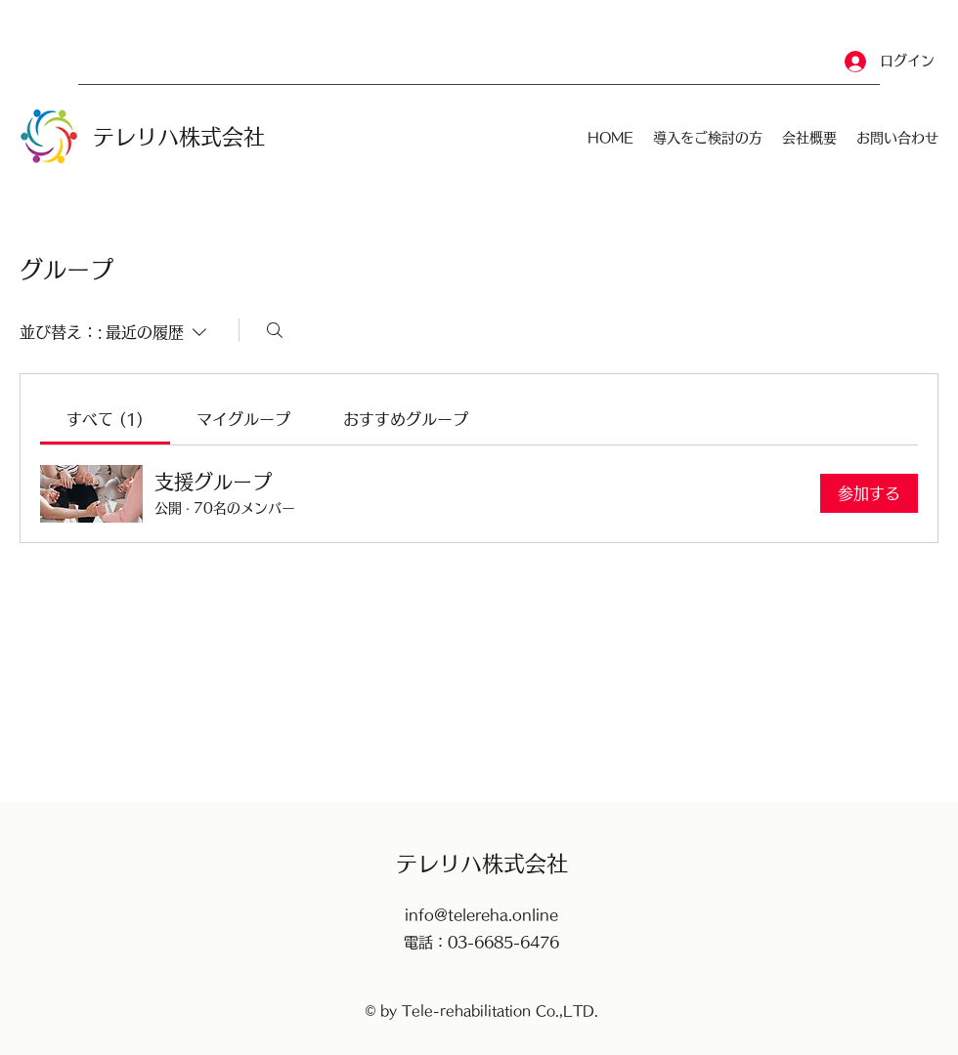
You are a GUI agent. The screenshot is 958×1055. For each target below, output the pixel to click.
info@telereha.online (481, 914)
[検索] (274, 330)
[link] (105, 419)
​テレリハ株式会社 (179, 137)
